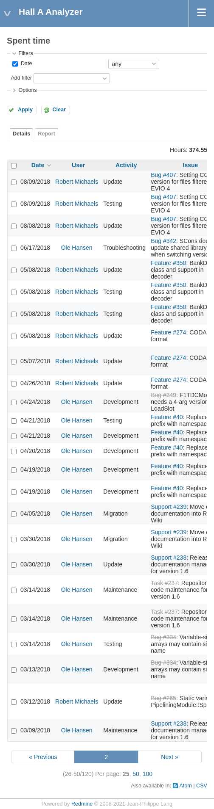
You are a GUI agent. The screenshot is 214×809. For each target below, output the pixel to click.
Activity (126, 165)
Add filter (21, 78)
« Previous (43, 757)
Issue (190, 165)
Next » (169, 757)
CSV (201, 786)
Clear (59, 110)
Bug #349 (163, 395)
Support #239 (168, 506)
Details (21, 134)
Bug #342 (163, 240)
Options (27, 90)
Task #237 (164, 583)
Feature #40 (167, 417)
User (78, 165)
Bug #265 (163, 698)
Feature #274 (168, 332)
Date (25, 63)
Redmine (82, 804)
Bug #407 (163, 174)
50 (135, 773)
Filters (25, 53)
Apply (25, 110)
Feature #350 (168, 263)
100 (147, 773)
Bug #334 (163, 637)
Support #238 (168, 557)
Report (46, 134)
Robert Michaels (76, 181)
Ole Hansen (77, 247)
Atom (185, 786)
